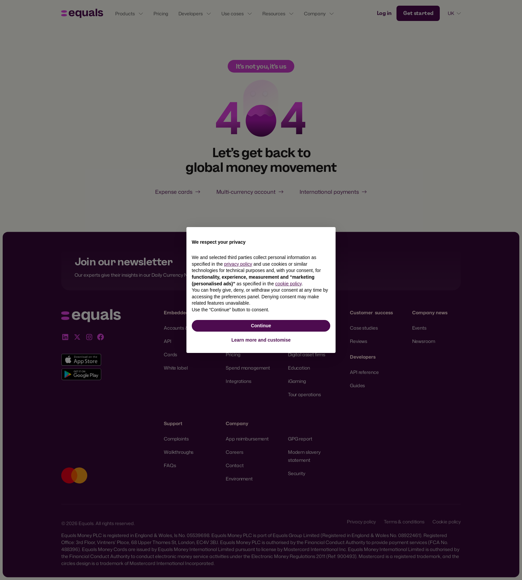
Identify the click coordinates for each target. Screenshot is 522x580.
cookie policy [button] (288, 283)
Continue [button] (261, 325)
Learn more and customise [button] (261, 340)
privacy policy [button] (238, 264)
